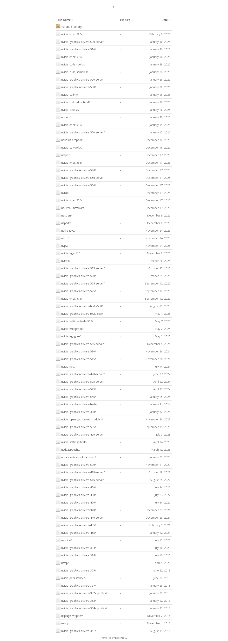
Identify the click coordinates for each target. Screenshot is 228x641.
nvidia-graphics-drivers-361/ (76, 630)
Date (164, 20)
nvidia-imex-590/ (69, 124)
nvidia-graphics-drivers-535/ (76, 426)
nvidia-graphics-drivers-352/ (76, 600)
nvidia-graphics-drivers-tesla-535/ (79, 313)
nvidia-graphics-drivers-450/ (76, 487)
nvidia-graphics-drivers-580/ (76, 49)
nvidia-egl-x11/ (68, 253)
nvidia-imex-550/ (69, 200)
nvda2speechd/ (68, 449)
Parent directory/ (69, 26)
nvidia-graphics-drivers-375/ (76, 570)
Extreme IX (121, 637)
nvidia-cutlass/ (67, 109)
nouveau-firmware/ (70, 207)
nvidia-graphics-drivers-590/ (76, 86)
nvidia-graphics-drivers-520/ (76, 464)
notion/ (63, 117)
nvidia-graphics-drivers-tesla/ (76, 404)
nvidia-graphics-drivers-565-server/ (80, 343)
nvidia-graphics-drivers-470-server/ (80, 373)
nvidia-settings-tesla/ (71, 441)
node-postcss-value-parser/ (76, 457)
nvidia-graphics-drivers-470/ (76, 502)
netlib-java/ (65, 230)
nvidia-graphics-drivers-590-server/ (80, 79)
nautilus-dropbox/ (69, 139)
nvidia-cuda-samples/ (72, 71)
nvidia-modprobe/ (70, 328)
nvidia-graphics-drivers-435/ (76, 524)
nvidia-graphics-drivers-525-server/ (80, 381)
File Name (64, 20)
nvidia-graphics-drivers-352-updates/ (81, 592)
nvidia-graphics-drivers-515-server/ (80, 479)
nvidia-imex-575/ (69, 298)
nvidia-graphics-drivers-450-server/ (80, 434)
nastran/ (64, 215)
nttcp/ (62, 562)
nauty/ (62, 623)
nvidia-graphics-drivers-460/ (76, 494)
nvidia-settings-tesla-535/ (74, 321)
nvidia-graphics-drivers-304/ (76, 547)
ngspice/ (64, 540)
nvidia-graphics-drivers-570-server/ (80, 132)
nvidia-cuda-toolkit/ (70, 64)
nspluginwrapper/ (69, 615)
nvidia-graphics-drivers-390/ (76, 411)
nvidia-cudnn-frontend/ (73, 102)
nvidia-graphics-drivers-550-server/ (80, 177)
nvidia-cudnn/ (67, 94)
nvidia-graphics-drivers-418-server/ (80, 472)
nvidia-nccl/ (65, 366)
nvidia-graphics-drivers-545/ (76, 396)
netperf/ (63, 154)
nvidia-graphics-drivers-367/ (76, 585)
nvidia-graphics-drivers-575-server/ (80, 283)
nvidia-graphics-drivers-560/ (76, 185)
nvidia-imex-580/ (69, 34)
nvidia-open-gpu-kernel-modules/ (79, 419)
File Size (125, 20)
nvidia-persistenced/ (71, 577)
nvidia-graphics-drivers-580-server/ (80, 41)
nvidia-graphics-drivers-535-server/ (80, 268)
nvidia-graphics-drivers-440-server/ (80, 517)
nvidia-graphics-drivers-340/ (76, 509)
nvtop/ (62, 192)
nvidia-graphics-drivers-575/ (76, 290)
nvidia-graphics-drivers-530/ (76, 351)
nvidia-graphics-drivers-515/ (76, 358)
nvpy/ (62, 245)
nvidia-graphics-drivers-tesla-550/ (79, 305)
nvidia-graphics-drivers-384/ (76, 555)
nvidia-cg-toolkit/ (69, 147)
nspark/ (63, 222)
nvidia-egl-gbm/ (68, 336)
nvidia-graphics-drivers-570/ (76, 170)
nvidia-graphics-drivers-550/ (76, 275)
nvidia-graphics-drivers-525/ (76, 389)
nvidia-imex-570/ (69, 56)
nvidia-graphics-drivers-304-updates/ (81, 608)
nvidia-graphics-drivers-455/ (76, 532)
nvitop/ (63, 260)
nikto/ (62, 237)
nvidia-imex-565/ (69, 162)
